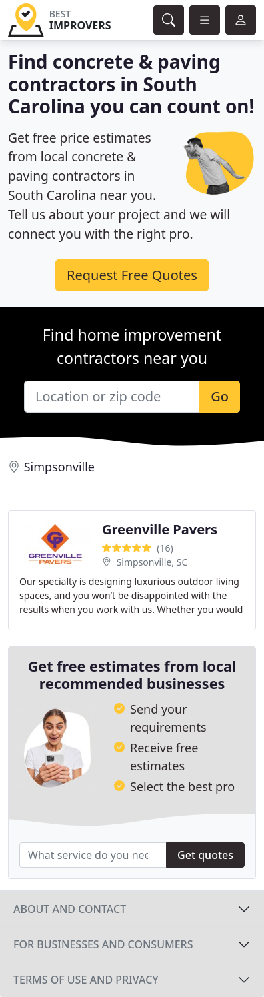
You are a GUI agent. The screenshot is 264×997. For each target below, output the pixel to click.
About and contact (69, 909)
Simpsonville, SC (152, 562)
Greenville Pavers (159, 529)
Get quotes (205, 855)
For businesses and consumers (103, 944)
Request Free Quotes (132, 275)
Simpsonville (59, 467)
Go (220, 396)
